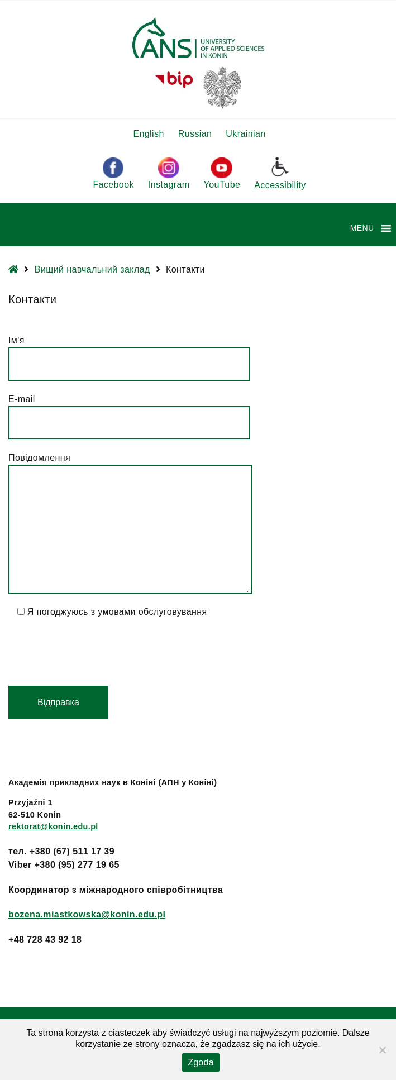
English (148, 133)
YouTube (222, 173)
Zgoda (201, 1062)
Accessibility (280, 173)
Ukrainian (245, 133)
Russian (195, 133)
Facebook (113, 173)
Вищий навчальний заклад (92, 269)
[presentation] (93, 652)
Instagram (169, 173)
